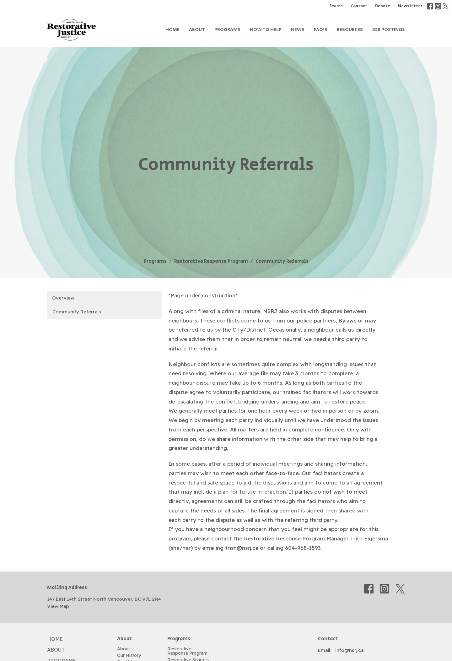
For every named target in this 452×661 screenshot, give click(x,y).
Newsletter (410, 6)
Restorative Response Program (211, 261)
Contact (359, 6)
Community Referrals (76, 312)
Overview (63, 298)
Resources (350, 29)
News (297, 29)
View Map (58, 606)
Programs (227, 29)
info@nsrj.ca (349, 650)
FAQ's (320, 29)
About (197, 29)
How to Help (266, 29)
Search (336, 6)
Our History (129, 655)
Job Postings (388, 29)
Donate (382, 6)
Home (172, 29)
